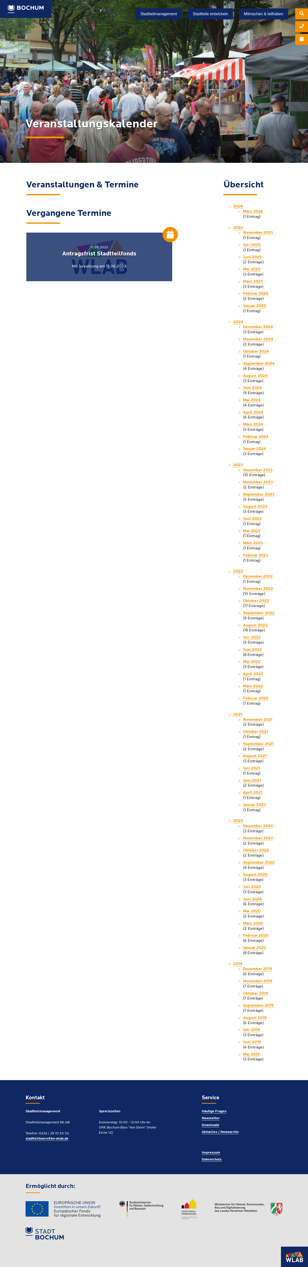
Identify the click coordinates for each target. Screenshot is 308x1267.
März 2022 (253, 686)
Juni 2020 (252, 899)
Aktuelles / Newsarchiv (220, 1132)
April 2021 (252, 793)
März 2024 (253, 425)
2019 (237, 964)
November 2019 (257, 981)
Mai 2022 (252, 662)
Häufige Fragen (214, 1111)
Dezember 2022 (258, 577)
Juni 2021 (252, 781)
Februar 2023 (255, 555)
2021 (237, 715)
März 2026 (253, 212)
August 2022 (255, 625)
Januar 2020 (254, 948)
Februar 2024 (255, 437)
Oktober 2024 (256, 352)
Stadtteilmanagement (158, 14)
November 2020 (258, 838)
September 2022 (259, 613)
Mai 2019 (251, 1055)
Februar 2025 (255, 294)
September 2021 (258, 744)
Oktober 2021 (255, 732)
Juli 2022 (252, 638)
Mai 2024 (252, 400)
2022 (238, 571)
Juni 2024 (252, 388)
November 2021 (257, 720)
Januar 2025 (254, 306)
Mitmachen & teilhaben (263, 14)
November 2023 (258, 482)
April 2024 (253, 413)
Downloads (210, 1125)
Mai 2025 (252, 269)
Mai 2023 (251, 531)
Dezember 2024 (258, 327)
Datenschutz (212, 1159)
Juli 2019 (251, 1030)
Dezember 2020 (258, 826)
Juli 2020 (252, 887)
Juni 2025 (252, 257)
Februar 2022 (255, 698)
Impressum (211, 1153)
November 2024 (258, 339)
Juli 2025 (252, 245)
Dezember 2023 (258, 470)
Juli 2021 (251, 768)
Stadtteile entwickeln (210, 14)
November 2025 (258, 233)
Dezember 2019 (257, 969)
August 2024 (255, 376)
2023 (238, 465)
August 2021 (255, 756)
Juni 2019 (252, 1042)
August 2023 (255, 507)
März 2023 (253, 543)
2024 (238, 322)
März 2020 (253, 924)
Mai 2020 (252, 911)
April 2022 (253, 674)
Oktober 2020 (256, 850)
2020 (238, 821)
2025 (238, 228)
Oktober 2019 (255, 994)
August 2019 (255, 1018)
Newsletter (211, 1118)
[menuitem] (301, 14)
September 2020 (259, 863)
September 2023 (258, 495)
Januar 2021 (254, 805)
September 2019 (258, 1006)
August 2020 (255, 875)
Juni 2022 (252, 650)
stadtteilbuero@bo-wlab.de (47, 1139)
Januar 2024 (254, 449)
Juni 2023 (252, 519)
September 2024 (259, 364)
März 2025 (253, 282)
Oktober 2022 (256, 601)
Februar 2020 (255, 936)
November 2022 (258, 589)
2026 (238, 207)
